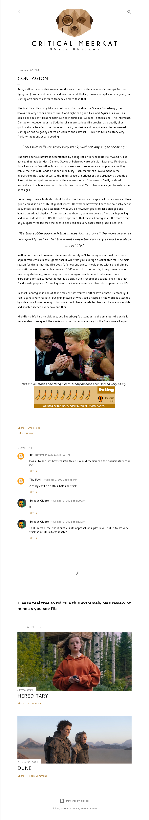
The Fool (35, 480)
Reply (33, 471)
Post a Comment (37, 775)
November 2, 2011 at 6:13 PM (52, 454)
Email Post (33, 427)
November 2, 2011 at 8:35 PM (59, 479)
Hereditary (32, 695)
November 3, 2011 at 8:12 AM (67, 521)
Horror (30, 433)
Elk (31, 455)
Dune (24, 768)
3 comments (34, 703)
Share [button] (20, 427)
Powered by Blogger (74, 800)
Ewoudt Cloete (39, 501)
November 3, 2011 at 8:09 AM (67, 500)
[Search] (129, 11)
